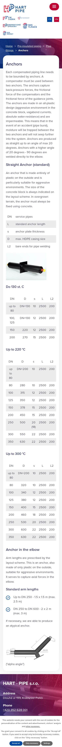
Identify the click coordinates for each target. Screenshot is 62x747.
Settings (47, 743)
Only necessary (32, 743)
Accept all (16, 743)
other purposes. (33, 726)
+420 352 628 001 (15, 710)
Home (9, 46)
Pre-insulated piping (29, 46)
